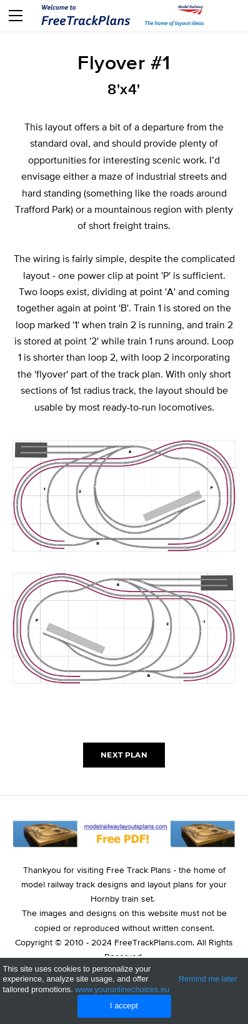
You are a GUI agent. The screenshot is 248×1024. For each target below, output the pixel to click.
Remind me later (208, 978)
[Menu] (15, 15)
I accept (124, 1005)
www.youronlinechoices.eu (122, 989)
